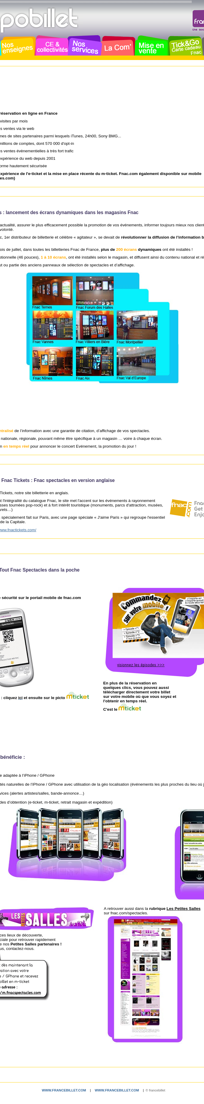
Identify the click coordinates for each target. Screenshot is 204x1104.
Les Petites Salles (184, 908)
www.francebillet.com (64, 1090)
